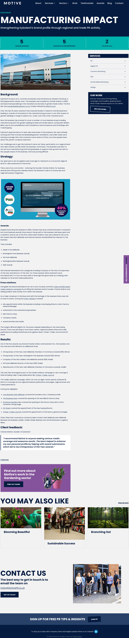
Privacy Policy (77, 637)
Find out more (13, 484)
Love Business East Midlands (14, 394)
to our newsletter (126, 272)
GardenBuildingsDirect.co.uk (18, 106)
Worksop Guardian (10, 402)
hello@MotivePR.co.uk (12, 587)
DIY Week (6, 408)
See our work (100, 109)
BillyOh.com (51, 106)
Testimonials (87, 3)
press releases (30, 299)
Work (74, 3)
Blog (110, 3)
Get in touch (9, 595)
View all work (123, 503)
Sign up (126, 260)
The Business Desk (10, 398)
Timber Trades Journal (45, 375)
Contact (119, 3)
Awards (100, 3)
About (38, 3)
